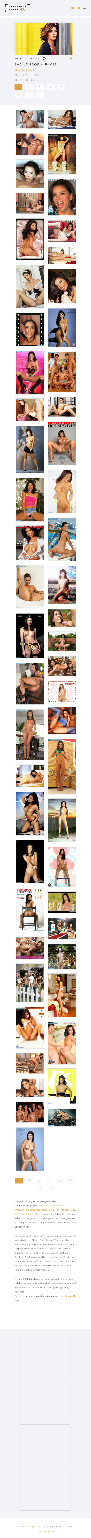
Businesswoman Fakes (42, 1210)
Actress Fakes (59, 1205)
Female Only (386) (28, 75)
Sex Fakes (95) (25, 80)
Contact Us (70, 1296)
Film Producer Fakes (65, 1210)
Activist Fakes (45, 1205)
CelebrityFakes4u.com (35, 1526)
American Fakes (22, 1210)
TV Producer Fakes (24, 1214)
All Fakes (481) (26, 70)
